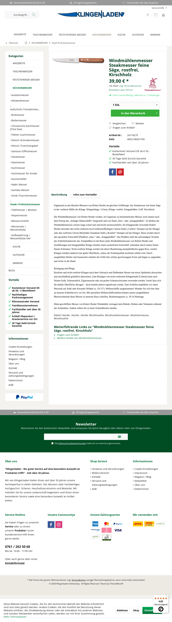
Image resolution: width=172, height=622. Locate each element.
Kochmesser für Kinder (24, 173)
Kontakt (13, 371)
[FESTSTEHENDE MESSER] (71, 34)
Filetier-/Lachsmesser (23, 134)
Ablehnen (122, 610)
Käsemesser (18, 162)
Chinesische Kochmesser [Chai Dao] (24, 127)
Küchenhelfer (19, 179)
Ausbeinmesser (20, 95)
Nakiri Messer (19, 184)
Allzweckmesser (20, 100)
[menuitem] (158, 8)
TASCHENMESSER (22, 71)
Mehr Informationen (15, 616)
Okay (136, 610)
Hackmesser (18, 156)
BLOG (12, 270)
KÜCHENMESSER (22, 87)
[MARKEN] (154, 34)
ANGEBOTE (19, 63)
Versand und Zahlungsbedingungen (21, 377)
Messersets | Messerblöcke (18, 228)
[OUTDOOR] (137, 34)
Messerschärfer (20, 220)
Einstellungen (152, 610)
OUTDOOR (19, 254)
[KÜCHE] (121, 34)
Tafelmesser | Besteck (23, 209)
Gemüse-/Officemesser (24, 151)
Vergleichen (117, 123)
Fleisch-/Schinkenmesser (25, 140)
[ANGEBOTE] (19, 34)
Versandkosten (79, 583)
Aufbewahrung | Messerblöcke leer (20, 237)
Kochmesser (18, 167)
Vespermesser (19, 215)
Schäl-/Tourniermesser (24, 195)
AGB (11, 388)
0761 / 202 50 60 (17, 550)
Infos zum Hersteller (85, 194)
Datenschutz (16, 383)
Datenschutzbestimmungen (72, 446)
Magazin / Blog (17, 362)
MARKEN (18, 263)
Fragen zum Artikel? (122, 127)
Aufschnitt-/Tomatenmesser (25, 109)
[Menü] (167, 597)
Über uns (14, 366)
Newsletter (141, 484)
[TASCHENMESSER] (42, 34)
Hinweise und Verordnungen (17, 356)
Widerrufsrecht (100, 476)
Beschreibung (59, 194)
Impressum (141, 476)
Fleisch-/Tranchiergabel (24, 145)
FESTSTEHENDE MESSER (26, 79)
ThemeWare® (116, 587)
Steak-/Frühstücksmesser (25, 204)
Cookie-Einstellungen (20, 350)
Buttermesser (19, 120)
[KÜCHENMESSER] (101, 34)
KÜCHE (16, 246)
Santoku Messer (20, 190)
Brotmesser (17, 114)
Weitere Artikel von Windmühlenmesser (78, 338)
